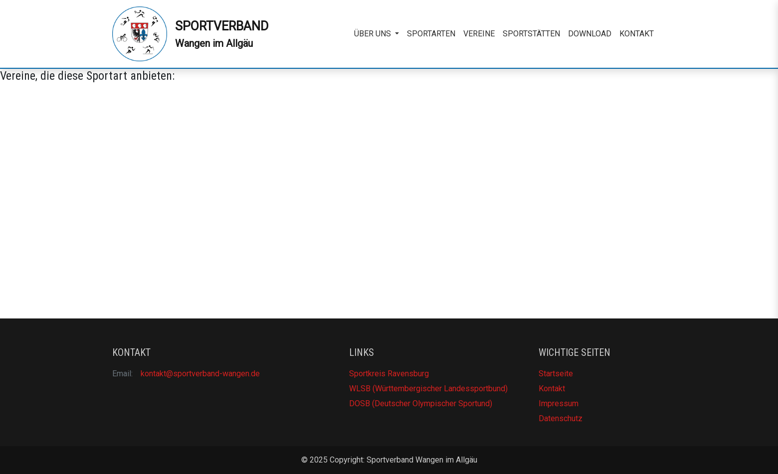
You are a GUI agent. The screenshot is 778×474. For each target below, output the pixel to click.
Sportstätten (531, 33)
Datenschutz (561, 418)
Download (589, 33)
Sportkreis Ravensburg (389, 373)
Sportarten (431, 33)
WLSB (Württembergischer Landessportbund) (428, 388)
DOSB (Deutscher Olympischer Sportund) (420, 403)
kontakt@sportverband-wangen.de (200, 373)
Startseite (556, 373)
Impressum (559, 403)
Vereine (479, 33)
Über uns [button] (373, 33)
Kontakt (636, 33)
